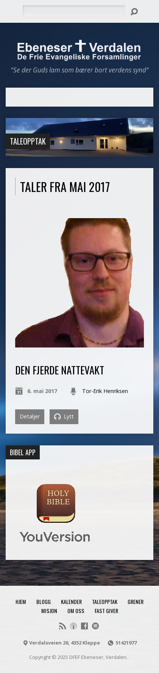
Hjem (21, 601)
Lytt (64, 416)
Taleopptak (28, 141)
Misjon (49, 611)
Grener (135, 601)
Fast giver (106, 611)
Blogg (43, 601)
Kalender (71, 601)
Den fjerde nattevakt (59, 369)
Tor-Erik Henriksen (105, 391)
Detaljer (30, 416)
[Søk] (73, 11)
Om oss (75, 611)
